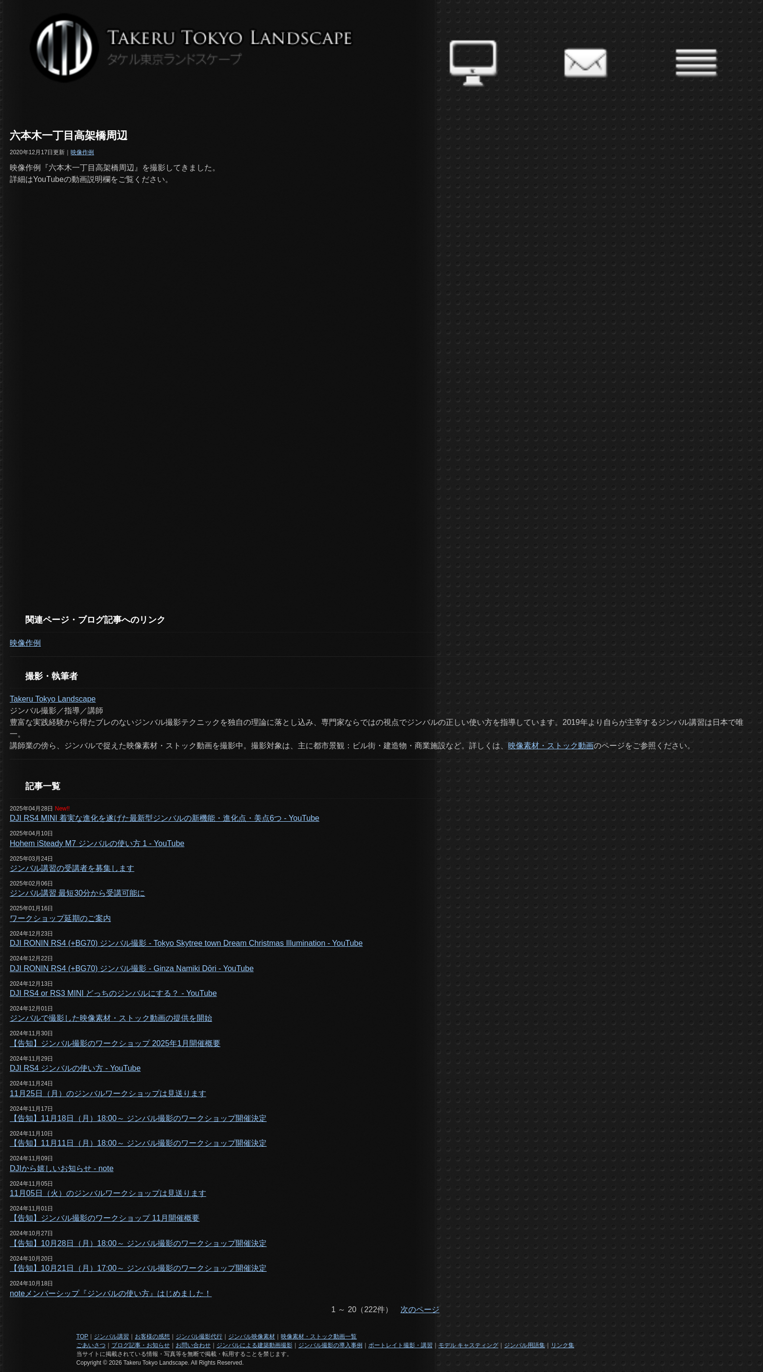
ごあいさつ (91, 1345)
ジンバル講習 (111, 1336)
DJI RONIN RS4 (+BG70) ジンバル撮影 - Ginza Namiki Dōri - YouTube (132, 968)
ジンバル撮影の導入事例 (330, 1345)
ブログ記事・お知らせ (140, 1345)
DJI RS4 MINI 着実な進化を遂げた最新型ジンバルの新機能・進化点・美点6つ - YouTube (164, 818)
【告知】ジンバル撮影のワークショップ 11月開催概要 (105, 1218)
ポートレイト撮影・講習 (400, 1345)
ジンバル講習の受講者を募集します (72, 868)
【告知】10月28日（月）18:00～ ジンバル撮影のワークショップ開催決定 (138, 1243)
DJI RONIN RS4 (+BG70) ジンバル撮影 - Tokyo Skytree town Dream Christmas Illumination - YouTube (186, 943)
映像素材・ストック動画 (551, 745)
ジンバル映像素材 (251, 1336)
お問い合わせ (193, 1345)
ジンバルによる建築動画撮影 (254, 1345)
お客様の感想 (152, 1336)
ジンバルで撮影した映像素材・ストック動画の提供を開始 (111, 1018)
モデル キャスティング (468, 1345)
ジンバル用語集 (524, 1345)
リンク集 (562, 1345)
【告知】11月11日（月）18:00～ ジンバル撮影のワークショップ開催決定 (138, 1143)
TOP (82, 1336)
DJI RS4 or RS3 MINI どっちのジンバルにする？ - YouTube (113, 993)
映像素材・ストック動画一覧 (319, 1336)
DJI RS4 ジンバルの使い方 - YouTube (75, 1068)
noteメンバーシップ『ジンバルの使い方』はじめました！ (111, 1293)
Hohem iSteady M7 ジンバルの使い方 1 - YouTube (97, 843)
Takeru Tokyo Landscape (53, 699)
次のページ (419, 1309)
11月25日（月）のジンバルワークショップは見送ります (108, 1093)
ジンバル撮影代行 (199, 1336)
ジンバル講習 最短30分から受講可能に (77, 893)
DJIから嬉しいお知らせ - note (61, 1168)
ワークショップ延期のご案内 (60, 918)
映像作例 (82, 152)
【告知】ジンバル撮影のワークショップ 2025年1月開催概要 (115, 1043)
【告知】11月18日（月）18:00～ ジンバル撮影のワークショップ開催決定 (138, 1118)
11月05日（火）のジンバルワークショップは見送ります (108, 1193)
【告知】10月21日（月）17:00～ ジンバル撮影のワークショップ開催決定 (138, 1268)
